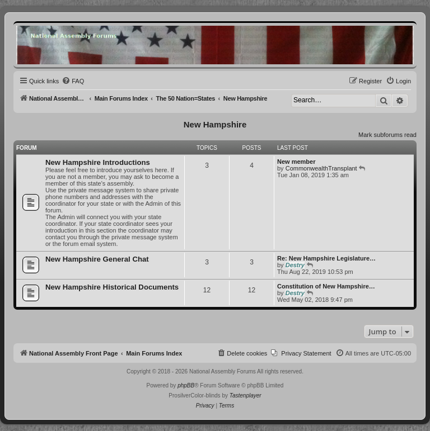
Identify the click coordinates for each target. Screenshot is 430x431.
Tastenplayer (245, 395)
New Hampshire (215, 124)
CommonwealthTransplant (321, 168)
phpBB (185, 385)
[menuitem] (73, 81)
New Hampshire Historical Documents (112, 287)
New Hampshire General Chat (97, 259)
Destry (295, 265)
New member (296, 161)
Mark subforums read (387, 134)
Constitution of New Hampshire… (326, 286)
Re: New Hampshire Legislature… (326, 258)
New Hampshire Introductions (97, 162)
